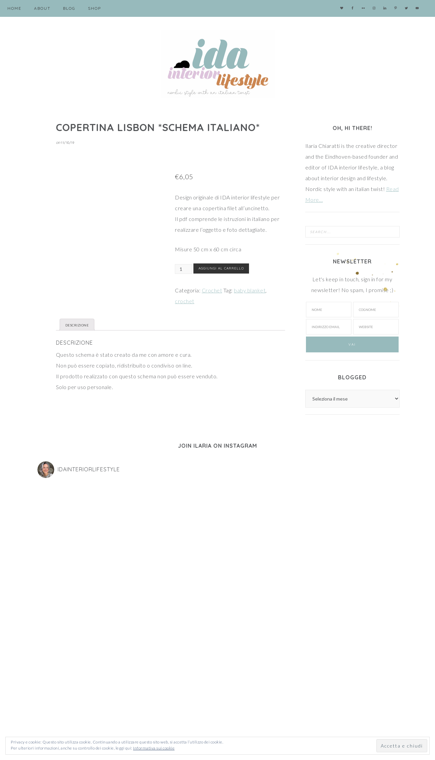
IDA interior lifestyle (217, 64)
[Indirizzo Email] (126, 668)
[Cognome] (375, 309)
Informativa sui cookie (154, 748)
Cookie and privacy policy (60, 708)
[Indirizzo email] (328, 327)
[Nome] (328, 309)
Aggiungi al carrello (221, 268)
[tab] (77, 324)
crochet (184, 301)
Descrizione (77, 325)
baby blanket (250, 290)
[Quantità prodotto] (183, 269)
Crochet (212, 290)
